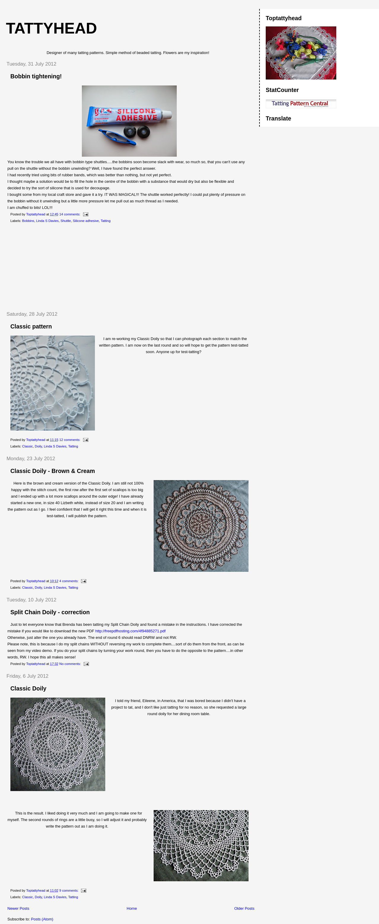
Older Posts (244, 908)
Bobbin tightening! (36, 76)
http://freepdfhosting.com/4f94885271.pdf (130, 631)
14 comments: (70, 214)
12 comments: (70, 440)
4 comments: (69, 581)
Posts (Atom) (42, 919)
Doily (38, 446)
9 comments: (69, 890)
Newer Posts (18, 908)
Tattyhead (51, 28)
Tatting (105, 221)
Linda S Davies (47, 221)
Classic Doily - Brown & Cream (52, 471)
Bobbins (28, 221)
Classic (27, 446)
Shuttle (65, 221)
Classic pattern (31, 326)
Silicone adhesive (86, 221)
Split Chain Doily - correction (50, 612)
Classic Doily (28, 688)
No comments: (70, 664)
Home (132, 908)
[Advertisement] (45, 267)
